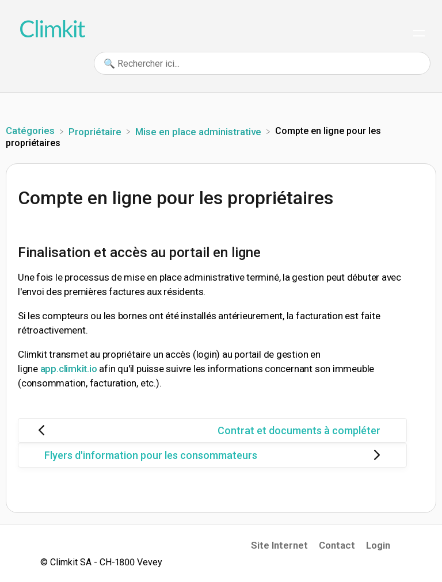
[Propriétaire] (96, 130)
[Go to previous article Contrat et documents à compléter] (212, 430)
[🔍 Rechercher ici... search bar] (262, 63)
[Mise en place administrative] (199, 130)
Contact (337, 545)
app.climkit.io (68, 368)
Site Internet (279, 545)
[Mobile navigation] (419, 34)
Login (378, 545)
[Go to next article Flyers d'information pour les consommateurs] (212, 455)
